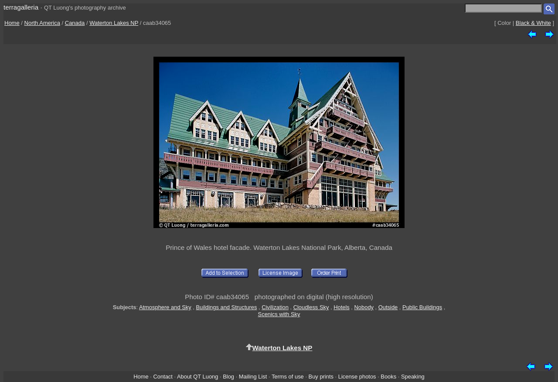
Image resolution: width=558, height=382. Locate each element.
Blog (228, 376)
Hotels (341, 307)
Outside (388, 307)
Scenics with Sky (279, 314)
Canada (75, 23)
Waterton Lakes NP (113, 23)
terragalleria (20, 7)
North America (42, 23)
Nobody (364, 307)
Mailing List (253, 376)
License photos (357, 376)
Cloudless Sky (311, 307)
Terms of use (288, 376)
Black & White (533, 23)
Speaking (413, 376)
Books (388, 376)
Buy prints (321, 376)
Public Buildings (422, 307)
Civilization (275, 307)
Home (12, 23)
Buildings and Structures (226, 307)
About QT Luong (197, 376)
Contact (162, 376)
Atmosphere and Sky (165, 307)
